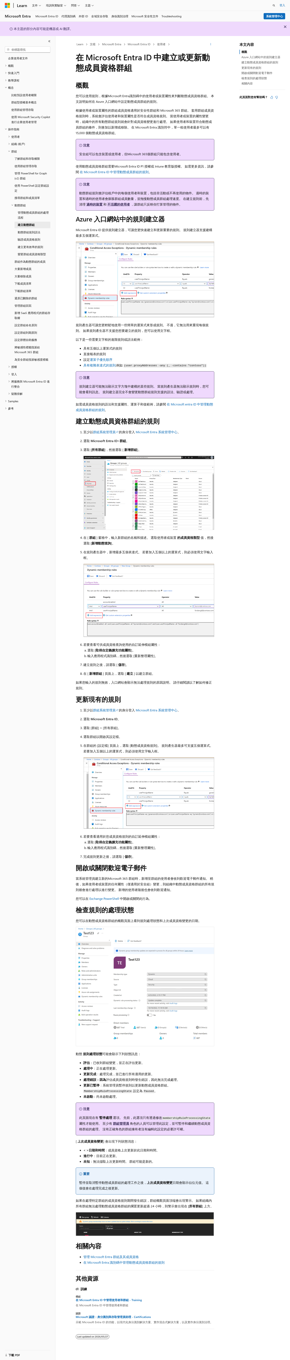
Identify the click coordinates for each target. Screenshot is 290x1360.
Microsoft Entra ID (139, 44)
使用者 (161, 44)
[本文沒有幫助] (276, 97)
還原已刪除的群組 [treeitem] (25, 298)
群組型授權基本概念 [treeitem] (24, 102)
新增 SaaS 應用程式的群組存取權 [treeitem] (32, 315)
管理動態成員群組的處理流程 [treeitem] (33, 215)
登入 (282, 5)
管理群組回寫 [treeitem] (22, 306)
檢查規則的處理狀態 (254, 78)
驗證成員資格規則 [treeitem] (29, 239)
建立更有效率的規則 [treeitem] (30, 247)
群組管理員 (121, 1123)
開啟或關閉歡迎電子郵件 (256, 73)
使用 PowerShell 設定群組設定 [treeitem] (31, 188)
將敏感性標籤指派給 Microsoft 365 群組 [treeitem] (27, 349)
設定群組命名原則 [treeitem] (25, 325)
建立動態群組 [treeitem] (26, 225)
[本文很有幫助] (271, 97)
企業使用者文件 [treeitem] (18, 58)
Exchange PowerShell (104, 898)
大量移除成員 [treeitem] (22, 276)
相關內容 (247, 83)
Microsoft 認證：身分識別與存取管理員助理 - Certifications (113, 1317)
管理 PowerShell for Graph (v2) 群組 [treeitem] (30, 175)
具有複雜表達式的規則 (99, 365)
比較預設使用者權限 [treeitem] (24, 95)
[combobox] (27, 49)
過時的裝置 (94, 204)
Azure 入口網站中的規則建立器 (260, 57)
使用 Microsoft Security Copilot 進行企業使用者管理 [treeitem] (30, 119)
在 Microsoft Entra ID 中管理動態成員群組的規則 (114, 172)
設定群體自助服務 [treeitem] (25, 340)
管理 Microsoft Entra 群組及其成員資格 (111, 1257)
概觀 (244, 52)
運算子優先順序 (101, 359)
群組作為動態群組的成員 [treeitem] (30, 261)
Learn (80, 44)
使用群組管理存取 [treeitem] (22, 110)
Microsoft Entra (111, 44)
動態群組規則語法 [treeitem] (29, 232)
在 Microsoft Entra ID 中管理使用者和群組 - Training (109, 1300)
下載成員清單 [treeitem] (22, 283)
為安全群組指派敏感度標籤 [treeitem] (31, 359)
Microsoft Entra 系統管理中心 (156, 432)
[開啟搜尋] (274, 5)
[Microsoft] (7, 5)
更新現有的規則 (251, 68)
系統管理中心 (274, 16)
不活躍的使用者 (118, 204)
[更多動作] (210, 44)
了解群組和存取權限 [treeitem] (27, 158)
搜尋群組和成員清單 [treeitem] (27, 198)
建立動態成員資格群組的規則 (259, 62)
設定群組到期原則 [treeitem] (25, 332)
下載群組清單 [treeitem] (22, 291)
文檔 (92, 44)
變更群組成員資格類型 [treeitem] (32, 254)
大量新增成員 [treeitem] (22, 269)
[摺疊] (49, 41)
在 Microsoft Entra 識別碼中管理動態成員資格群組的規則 (124, 1262)
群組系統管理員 (104, 432)
